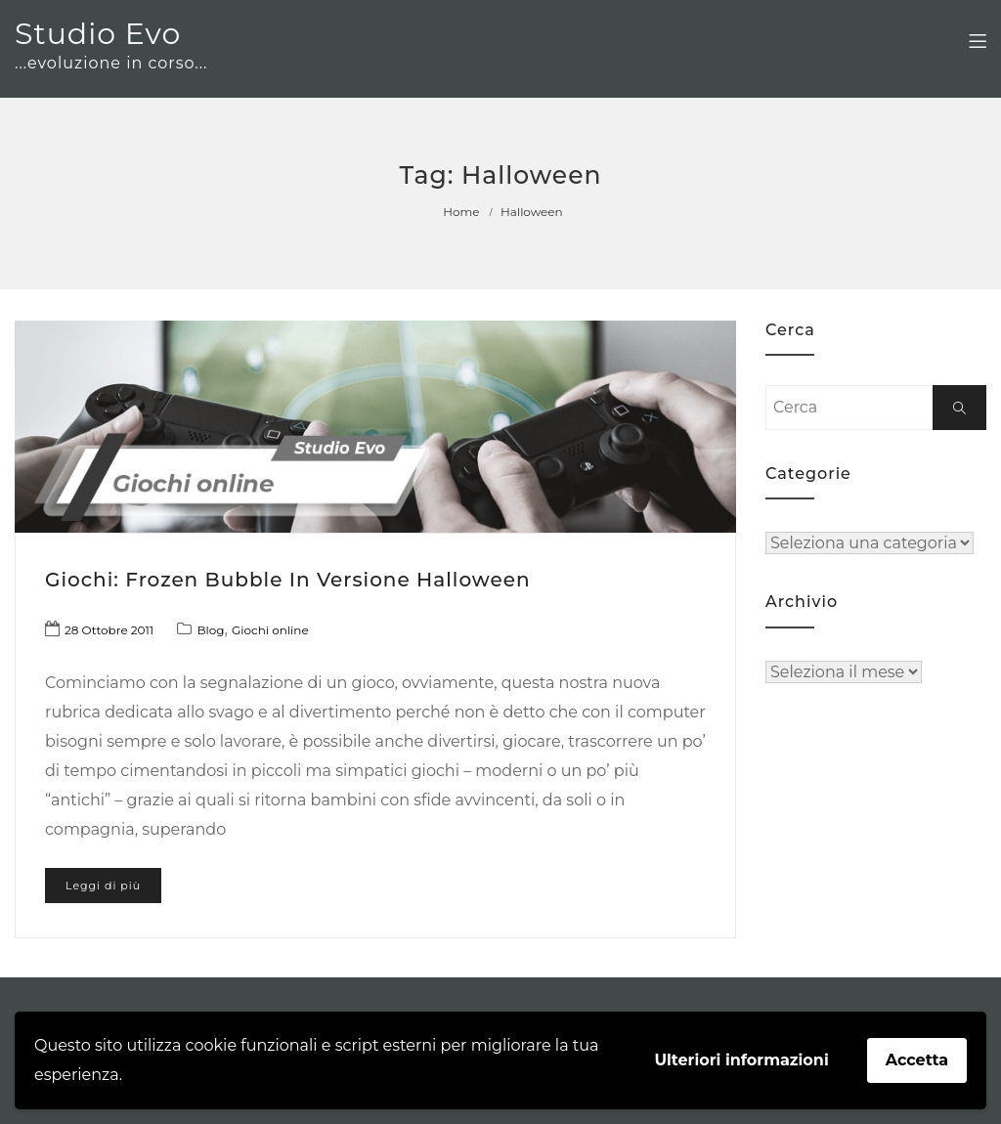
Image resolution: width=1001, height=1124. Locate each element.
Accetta (917, 1060)
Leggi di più (103, 885)
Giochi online (270, 630)
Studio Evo (98, 34)
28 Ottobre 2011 (109, 630)
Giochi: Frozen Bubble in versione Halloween (288, 579)
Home (461, 211)
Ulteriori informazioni (741, 1060)
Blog (210, 630)
